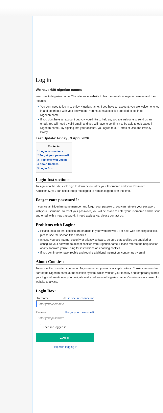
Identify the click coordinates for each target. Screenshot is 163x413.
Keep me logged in (54, 327)
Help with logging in (65, 346)
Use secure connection (80, 298)
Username (42, 298)
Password (42, 312)
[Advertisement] (98, 47)
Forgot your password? (79, 312)
